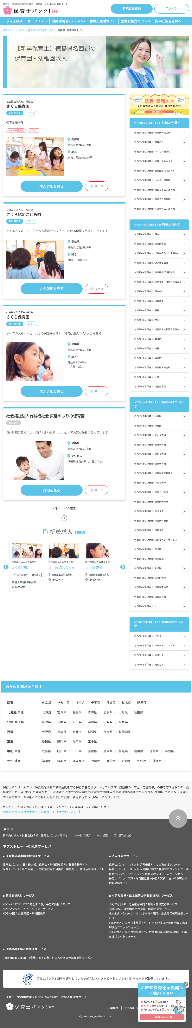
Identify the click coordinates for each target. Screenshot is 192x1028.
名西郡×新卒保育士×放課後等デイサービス (155, 540)
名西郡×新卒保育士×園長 (146, 310)
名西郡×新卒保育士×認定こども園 (151, 492)
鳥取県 (107, 751)
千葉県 (95, 703)
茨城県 (111, 703)
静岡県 (61, 741)
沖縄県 (157, 761)
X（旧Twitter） (123, 835)
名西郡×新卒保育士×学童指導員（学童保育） (156, 253)
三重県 (92, 741)
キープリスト (37, 21)
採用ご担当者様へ (168, 21)
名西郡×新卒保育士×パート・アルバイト (154, 645)
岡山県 (61, 751)
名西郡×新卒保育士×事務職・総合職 (152, 367)
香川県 (138, 751)
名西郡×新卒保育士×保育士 (147, 234)
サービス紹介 (82, 835)
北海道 (46, 712)
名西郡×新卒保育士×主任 (146, 320)
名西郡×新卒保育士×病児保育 (149, 511)
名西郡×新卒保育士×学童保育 (149, 530)
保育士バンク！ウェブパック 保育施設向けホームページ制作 (146, 873)
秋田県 (138, 712)
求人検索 (102, 835)
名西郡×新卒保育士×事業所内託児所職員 (154, 272)
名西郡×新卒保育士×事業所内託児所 (152, 133)
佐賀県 (141, 761)
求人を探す (14, 21)
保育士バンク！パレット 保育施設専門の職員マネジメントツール (149, 869)
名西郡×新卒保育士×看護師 (147, 339)
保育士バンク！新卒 (13, 30)
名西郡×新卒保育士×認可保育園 (150, 445)
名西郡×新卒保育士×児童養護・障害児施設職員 (158, 282)
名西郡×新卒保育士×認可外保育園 (151, 502)
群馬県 (141, 703)
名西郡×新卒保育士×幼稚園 (147, 416)
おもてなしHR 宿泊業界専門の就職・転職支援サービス (143, 904)
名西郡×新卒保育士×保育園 (147, 426)
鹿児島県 (79, 761)
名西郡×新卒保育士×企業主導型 (150, 597)
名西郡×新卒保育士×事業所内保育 (151, 521)
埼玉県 (80, 703)
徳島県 (154, 751)
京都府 (77, 732)
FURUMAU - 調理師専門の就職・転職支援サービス (139, 908)
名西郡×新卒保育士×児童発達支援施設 (153, 473)
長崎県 (95, 761)
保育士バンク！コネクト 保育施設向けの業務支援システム (144, 864)
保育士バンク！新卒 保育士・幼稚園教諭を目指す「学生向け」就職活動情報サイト (53, 869)
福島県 (77, 712)
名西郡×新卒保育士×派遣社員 (149, 655)
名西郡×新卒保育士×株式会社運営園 (152, 180)
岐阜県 (77, 741)
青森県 (92, 712)
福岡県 (46, 761)
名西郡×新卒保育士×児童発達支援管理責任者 (156, 329)
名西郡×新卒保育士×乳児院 (147, 568)
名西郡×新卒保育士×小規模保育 (150, 483)
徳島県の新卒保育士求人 (41, 30)
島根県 (92, 751)
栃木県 (126, 703)
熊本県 (61, 761)
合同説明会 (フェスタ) (68, 21)
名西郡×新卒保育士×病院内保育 (150, 578)
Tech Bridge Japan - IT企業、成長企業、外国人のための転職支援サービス (48, 957)
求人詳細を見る (51, 186)
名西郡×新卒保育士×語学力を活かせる (153, 161)
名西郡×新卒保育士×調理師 (147, 358)
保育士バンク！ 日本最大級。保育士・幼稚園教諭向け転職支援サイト (45, 864)
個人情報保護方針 (135, 1008)
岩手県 (107, 712)
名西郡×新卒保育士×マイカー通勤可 (152, 152)
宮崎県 (126, 761)
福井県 (123, 722)
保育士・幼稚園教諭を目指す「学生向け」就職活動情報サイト (46, 997)
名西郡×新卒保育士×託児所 (147, 549)
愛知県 (46, 741)
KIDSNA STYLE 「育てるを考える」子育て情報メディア (36, 904)
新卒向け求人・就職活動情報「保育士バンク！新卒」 (35, 835)
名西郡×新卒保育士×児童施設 (149, 559)
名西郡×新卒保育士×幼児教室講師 (151, 263)
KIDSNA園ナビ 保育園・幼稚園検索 (24, 913)
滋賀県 (92, 732)
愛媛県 (123, 751)
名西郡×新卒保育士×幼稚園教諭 (150, 244)
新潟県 (46, 722)
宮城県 (61, 712)
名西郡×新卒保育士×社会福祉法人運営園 (154, 190)
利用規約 (112, 1008)
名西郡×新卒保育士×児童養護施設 (151, 587)
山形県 (123, 712)
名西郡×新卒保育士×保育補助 (149, 291)
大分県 (111, 761)
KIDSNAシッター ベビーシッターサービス (28, 908)
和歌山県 (125, 732)
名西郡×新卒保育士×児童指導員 (150, 386)
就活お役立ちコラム (135, 21)
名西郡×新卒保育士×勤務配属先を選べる (154, 171)
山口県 (77, 751)
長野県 (61, 722)
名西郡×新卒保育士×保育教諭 (149, 301)
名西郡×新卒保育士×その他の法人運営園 (154, 209)
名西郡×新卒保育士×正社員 (147, 636)
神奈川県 (63, 703)
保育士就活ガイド (103, 21)
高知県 (169, 751)
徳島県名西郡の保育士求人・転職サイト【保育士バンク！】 (42, 812)
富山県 (92, 722)
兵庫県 (61, 732)
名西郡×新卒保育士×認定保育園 (150, 464)
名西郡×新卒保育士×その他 (147, 377)
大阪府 (46, 732)
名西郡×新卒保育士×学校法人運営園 (152, 199)
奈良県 (107, 732)
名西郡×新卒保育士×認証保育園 (150, 454)
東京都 (46, 703)
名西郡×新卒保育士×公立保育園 (150, 435)
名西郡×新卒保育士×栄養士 (147, 348)
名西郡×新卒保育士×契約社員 (149, 664)
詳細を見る (51, 490)
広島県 (46, 751)
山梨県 (107, 722)
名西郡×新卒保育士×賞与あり (149, 142)
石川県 (77, 722)
